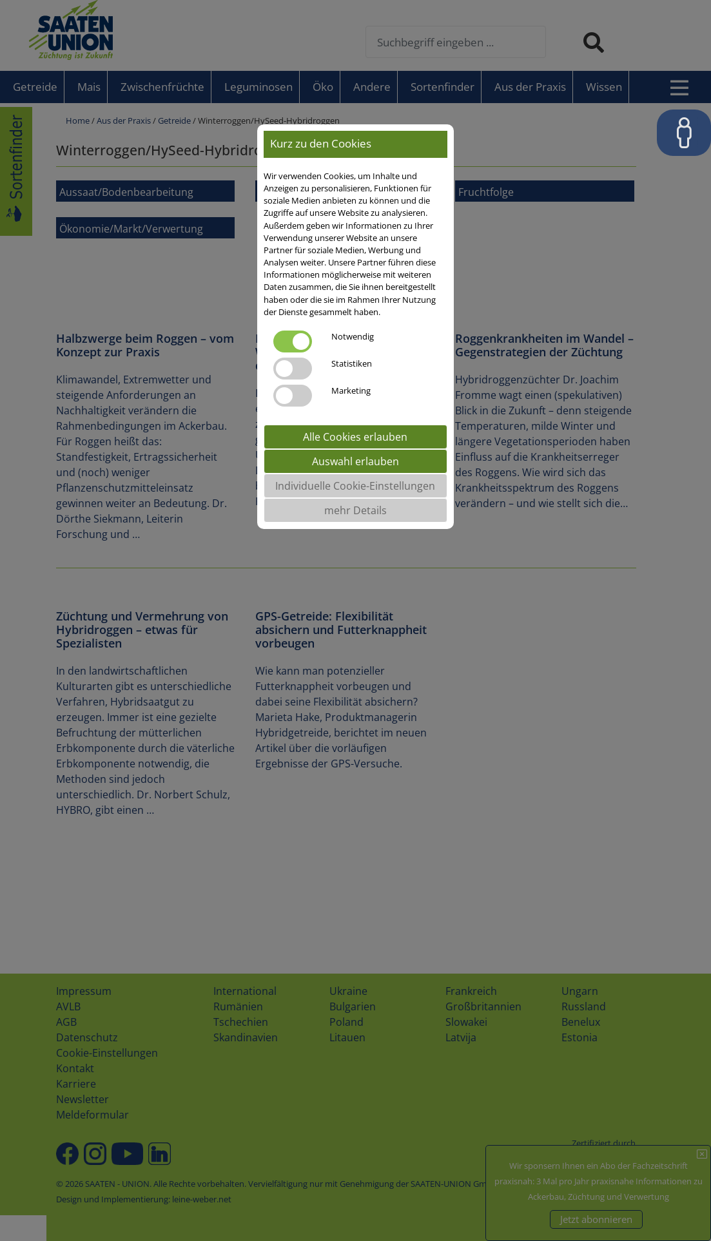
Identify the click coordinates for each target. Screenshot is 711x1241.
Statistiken (351, 363)
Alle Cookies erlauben (355, 437)
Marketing (351, 390)
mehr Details (355, 510)
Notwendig (352, 336)
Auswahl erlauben (355, 461)
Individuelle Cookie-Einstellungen (355, 486)
